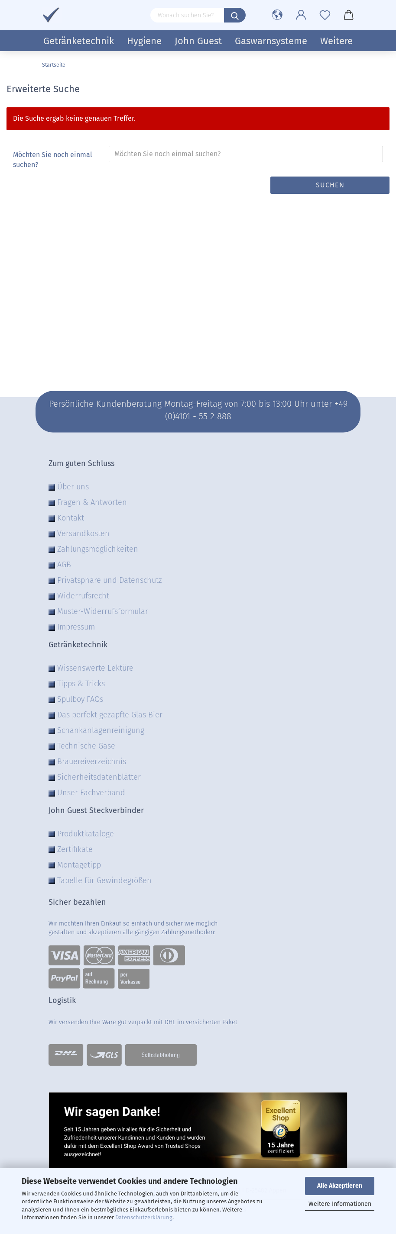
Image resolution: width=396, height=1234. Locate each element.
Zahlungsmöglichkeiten (97, 549)
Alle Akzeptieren (339, 1185)
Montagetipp (79, 865)
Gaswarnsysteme (271, 41)
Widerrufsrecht (83, 596)
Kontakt (70, 518)
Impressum (76, 627)
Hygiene (144, 41)
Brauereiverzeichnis (91, 761)
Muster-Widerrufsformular (102, 611)
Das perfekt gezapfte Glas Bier (109, 715)
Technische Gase (86, 746)
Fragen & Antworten (92, 502)
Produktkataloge (85, 834)
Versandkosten (83, 533)
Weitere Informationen (339, 1204)
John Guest (198, 41)
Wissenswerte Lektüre (95, 668)
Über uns (73, 487)
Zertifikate (75, 849)
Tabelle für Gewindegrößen (104, 880)
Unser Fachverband (91, 792)
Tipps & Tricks (81, 683)
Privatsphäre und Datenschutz (109, 580)
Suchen (330, 185)
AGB (64, 564)
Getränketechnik (78, 41)
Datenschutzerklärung (143, 1217)
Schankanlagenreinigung (100, 730)
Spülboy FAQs (80, 699)
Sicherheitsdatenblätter (99, 777)
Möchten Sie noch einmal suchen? (52, 160)
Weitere (336, 41)
